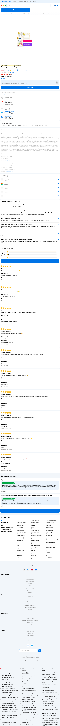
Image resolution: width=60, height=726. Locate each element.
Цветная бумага (49, 557)
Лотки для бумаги (35, 552)
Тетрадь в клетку (20, 523)
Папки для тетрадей (21, 537)
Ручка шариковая (20, 550)
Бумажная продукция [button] (6, 520)
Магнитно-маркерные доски (51, 555)
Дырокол (19, 558)
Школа (7, 14)
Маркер (33, 528)
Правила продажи (30, 581)
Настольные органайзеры (36, 535)
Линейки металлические (36, 548)
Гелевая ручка (19, 547)
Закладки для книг (35, 530)
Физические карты (49, 549)
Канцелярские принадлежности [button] (5, 523)
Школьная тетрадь (20, 528)
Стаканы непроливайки (50, 559)
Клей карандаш (20, 548)
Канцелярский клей (35, 540)
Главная (2, 14)
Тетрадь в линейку (20, 525)
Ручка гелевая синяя (35, 557)
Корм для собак (30, 637)
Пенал (18, 545)
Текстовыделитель (35, 520)
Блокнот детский (20, 538)
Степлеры (33, 525)
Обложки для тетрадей (21, 522)
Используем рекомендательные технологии (30, 657)
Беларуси (37, 660)
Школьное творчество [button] (6, 531)
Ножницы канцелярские (36, 538)
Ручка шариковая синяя (36, 537)
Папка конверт (34, 555)
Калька (32, 527)
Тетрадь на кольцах (20, 530)
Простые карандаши (35, 545)
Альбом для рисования (21, 542)
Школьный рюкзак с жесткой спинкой (52, 540)
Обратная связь (30, 590)
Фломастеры (19, 555)
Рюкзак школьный (49, 528)
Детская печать (34, 553)
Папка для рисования (50, 522)
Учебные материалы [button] (6, 529)
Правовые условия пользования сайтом (30, 656)
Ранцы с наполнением (50, 542)
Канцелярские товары (16, 14)
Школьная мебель (49, 527)
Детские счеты (34, 542)
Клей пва (33, 550)
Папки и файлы (27, 14)
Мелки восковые (49, 554)
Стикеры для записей (35, 547)
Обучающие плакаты (50, 550)
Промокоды (30, 583)
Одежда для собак (30, 639)
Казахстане (32, 660)
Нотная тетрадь (20, 533)
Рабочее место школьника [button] (7, 525)
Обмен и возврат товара (30, 579)
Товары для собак (30, 635)
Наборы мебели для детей (51, 523)
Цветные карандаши (35, 533)
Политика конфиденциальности (30, 585)
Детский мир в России (25, 660)
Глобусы (47, 544)
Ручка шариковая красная (51, 520)
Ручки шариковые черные (36, 558)
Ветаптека (30, 640)
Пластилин (48, 552)
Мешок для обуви (49, 530)
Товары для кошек (30, 631)
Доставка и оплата (30, 575)
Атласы (47, 545)
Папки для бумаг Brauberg (49, 14)
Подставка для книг (35, 532)
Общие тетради (20, 540)
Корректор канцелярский (22, 557)
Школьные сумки (49, 533)
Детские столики (49, 525)
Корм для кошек (30, 633)
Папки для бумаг (37, 14)
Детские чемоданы (49, 532)
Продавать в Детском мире (30, 577)
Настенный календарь (21, 532)
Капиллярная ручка (35, 522)
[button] (15, 10)
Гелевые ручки (34, 523)
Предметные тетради (21, 535)
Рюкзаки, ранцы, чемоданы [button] (7, 527)
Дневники (19, 520)
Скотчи (18, 552)
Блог (30, 626)
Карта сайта (30, 592)
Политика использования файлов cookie (30, 587)
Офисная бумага (20, 527)
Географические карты (50, 547)
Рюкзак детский (49, 535)
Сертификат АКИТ (30, 588)
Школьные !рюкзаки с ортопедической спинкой (51, 538)
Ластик (18, 553)
